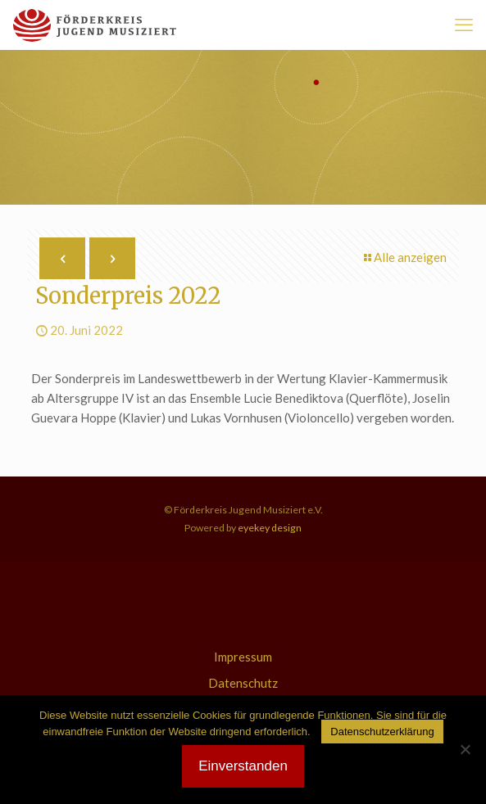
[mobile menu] (464, 24)
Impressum (243, 656)
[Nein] (465, 749)
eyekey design (269, 528)
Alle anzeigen (404, 257)
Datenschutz (243, 682)
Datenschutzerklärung (382, 731)
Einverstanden (243, 766)
